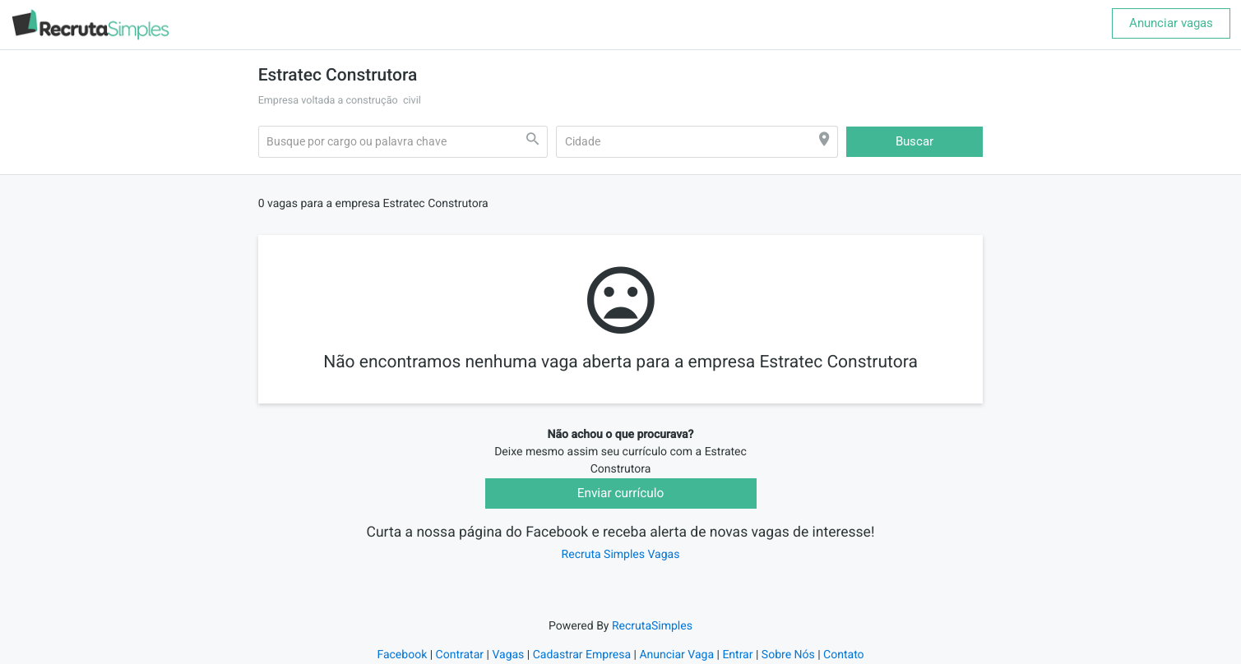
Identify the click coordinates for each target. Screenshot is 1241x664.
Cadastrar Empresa (582, 655)
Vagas (508, 655)
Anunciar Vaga (676, 655)
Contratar (460, 655)
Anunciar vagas (1171, 23)
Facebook (402, 655)
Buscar (914, 141)
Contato (843, 655)
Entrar (737, 655)
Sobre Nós (788, 655)
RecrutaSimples (652, 626)
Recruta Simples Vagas (621, 554)
